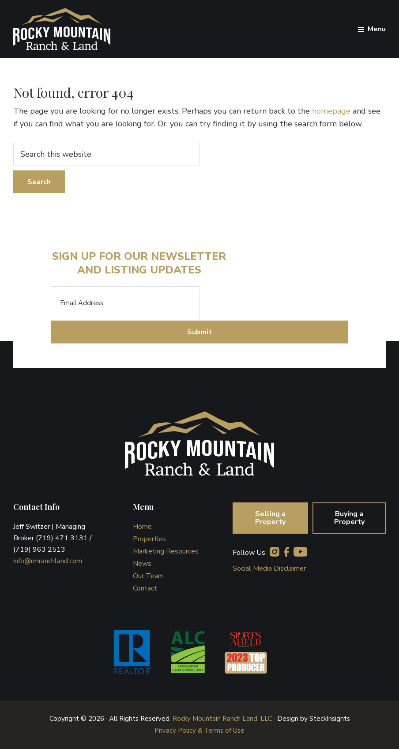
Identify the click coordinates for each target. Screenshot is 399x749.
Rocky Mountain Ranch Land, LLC (222, 718)
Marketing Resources (166, 551)
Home (142, 526)
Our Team (148, 576)
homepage (331, 111)
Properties (149, 539)
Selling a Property (270, 518)
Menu (377, 29)
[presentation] (267, 303)
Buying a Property (349, 518)
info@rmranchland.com (47, 561)
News (142, 563)
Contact (145, 588)
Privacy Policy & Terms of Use (199, 730)
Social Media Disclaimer (269, 568)
